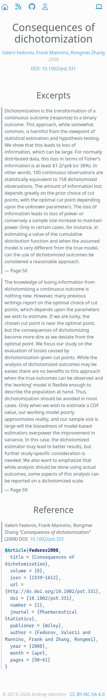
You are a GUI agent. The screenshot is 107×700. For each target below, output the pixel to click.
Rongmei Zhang (88, 52)
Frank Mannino (52, 52)
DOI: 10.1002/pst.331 (53, 68)
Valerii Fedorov (18, 52)
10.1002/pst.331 (47, 539)
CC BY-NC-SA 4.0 (87, 694)
